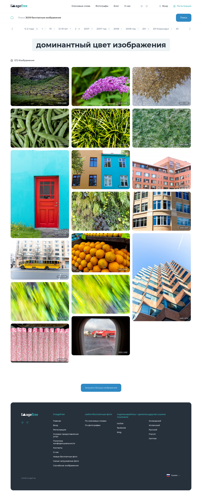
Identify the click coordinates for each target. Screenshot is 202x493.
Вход (55, 425)
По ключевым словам (95, 421)
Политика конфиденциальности (64, 442)
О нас (127, 6)
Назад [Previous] (12, 29)
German (153, 438)
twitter (120, 423)
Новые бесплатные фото (65, 456)
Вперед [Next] (189, 29)
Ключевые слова (81, 6)
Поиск (183, 17)
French (152, 434)
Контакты (57, 448)
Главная (57, 421)
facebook (121, 428)
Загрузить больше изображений (101, 388)
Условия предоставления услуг (66, 435)
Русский (153, 430)
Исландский (155, 421)
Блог (116, 6)
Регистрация (59, 430)
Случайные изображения (66, 465)
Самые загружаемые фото (66, 461)
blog (119, 432)
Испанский (154, 425)
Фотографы (101, 6)
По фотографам (92, 425)
